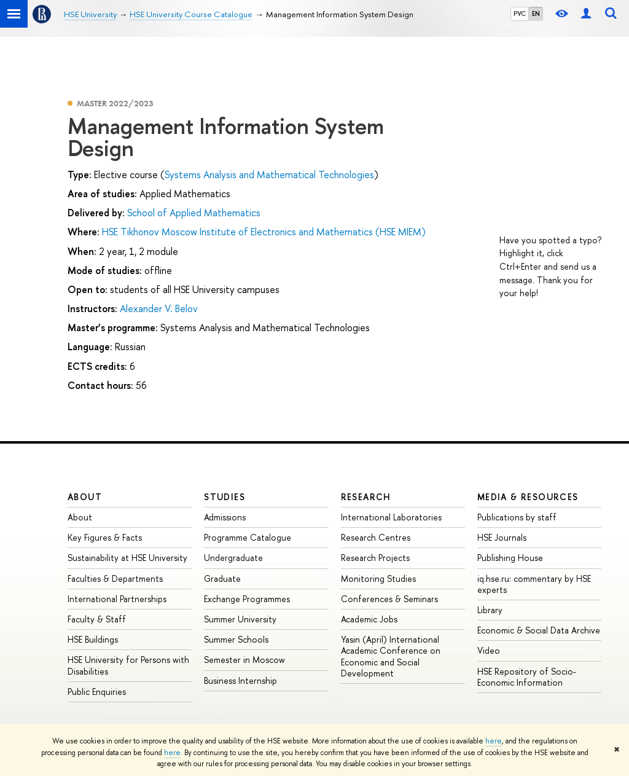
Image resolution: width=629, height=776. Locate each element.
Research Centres (375, 537)
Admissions (225, 517)
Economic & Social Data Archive (538, 630)
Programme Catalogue (247, 537)
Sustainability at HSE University (127, 557)
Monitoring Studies (378, 578)
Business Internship (240, 680)
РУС (520, 13)
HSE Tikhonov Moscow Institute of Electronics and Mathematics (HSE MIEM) (264, 231)
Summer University (240, 619)
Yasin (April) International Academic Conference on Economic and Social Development (390, 656)
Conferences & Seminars (389, 599)
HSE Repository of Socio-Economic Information (526, 676)
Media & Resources (528, 497)
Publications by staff (517, 517)
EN (536, 13)
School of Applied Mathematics (193, 212)
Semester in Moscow (244, 659)
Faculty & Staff (97, 619)
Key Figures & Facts (105, 537)
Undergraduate (233, 557)
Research (366, 497)
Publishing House (510, 557)
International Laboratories (391, 517)
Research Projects (375, 557)
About (85, 497)
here (493, 741)
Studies (224, 497)
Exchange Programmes (247, 599)
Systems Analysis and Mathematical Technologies (269, 174)
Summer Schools (236, 639)
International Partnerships (117, 599)
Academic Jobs (369, 619)
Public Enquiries (97, 691)
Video (488, 650)
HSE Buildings (93, 639)
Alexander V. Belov (159, 308)
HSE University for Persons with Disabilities (128, 665)
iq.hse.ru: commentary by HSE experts (534, 584)
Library (489, 610)
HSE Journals (501, 537)
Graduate (222, 578)
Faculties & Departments (115, 578)
